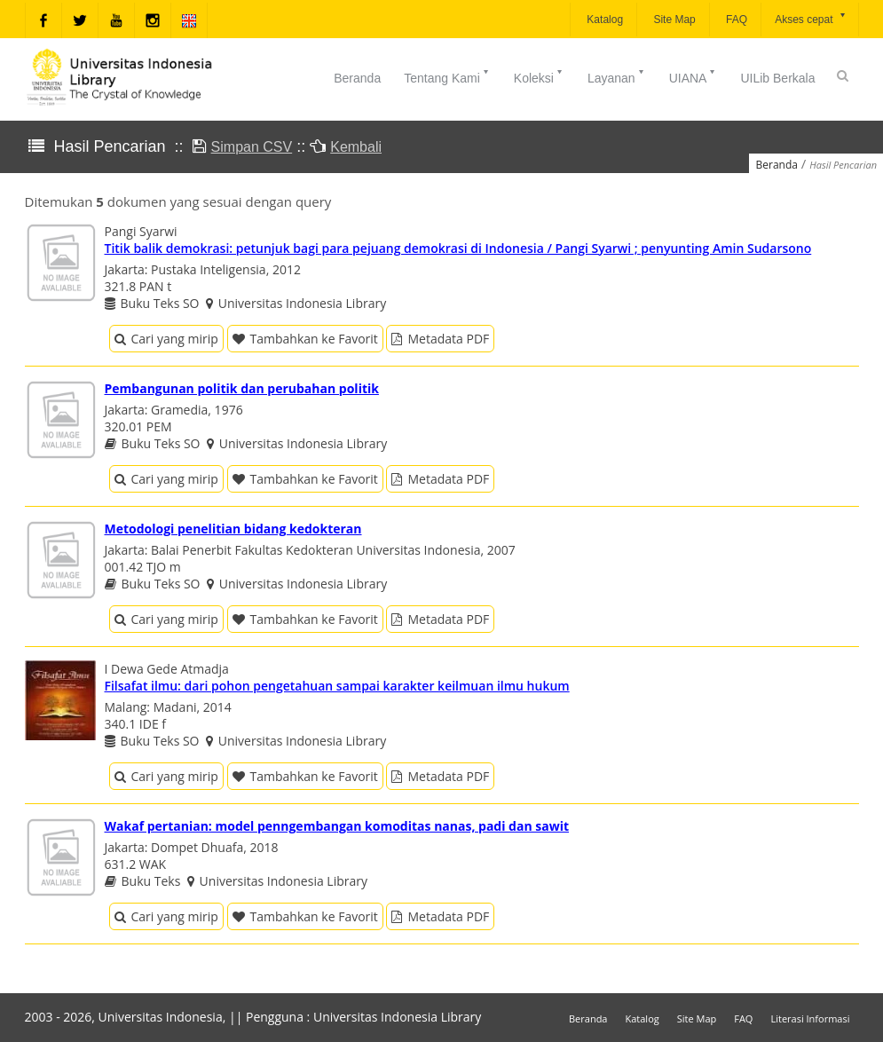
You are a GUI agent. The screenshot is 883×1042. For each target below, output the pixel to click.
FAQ (735, 19)
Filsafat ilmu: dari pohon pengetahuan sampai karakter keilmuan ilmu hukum (337, 685)
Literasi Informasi (809, 1018)
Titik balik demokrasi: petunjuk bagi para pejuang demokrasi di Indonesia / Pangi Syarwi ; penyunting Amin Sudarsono (458, 248)
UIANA (693, 76)
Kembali (356, 146)
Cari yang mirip (166, 338)
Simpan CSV (252, 146)
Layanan (616, 76)
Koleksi (539, 76)
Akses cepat (811, 18)
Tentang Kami (447, 76)
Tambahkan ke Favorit (305, 338)
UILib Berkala (777, 78)
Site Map (673, 19)
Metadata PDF (440, 338)
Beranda (357, 78)
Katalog (603, 19)
